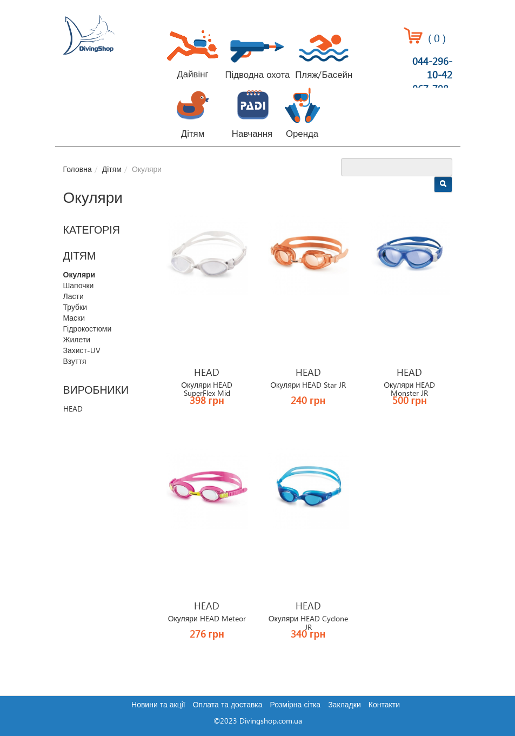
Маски (74, 318)
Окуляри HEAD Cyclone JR (308, 623)
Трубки (75, 308)
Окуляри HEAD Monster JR (409, 390)
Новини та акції (158, 705)
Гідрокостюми (87, 329)
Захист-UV (82, 351)
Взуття (74, 362)
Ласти (73, 297)
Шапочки (78, 286)
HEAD (73, 409)
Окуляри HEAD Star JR (308, 385)
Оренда (302, 134)
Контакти (384, 705)
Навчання (252, 134)
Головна (77, 170)
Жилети (76, 340)
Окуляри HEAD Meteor (207, 619)
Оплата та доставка (228, 705)
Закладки (344, 705)
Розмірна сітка (295, 705)
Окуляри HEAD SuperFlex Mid (206, 390)
